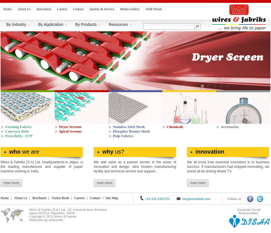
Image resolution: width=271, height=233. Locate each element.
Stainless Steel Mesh (129, 127)
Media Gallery (130, 9)
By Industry (18, 24)
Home (7, 9)
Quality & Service (101, 9)
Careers (62, 9)
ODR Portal (154, 9)
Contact (78, 9)
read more (11, 183)
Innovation (43, 9)
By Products (88, 24)
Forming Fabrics (18, 127)
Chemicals (175, 127)
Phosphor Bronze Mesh (131, 131)
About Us (23, 9)
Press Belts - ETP (18, 136)
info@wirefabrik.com (196, 199)
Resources (120, 24)
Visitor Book (60, 198)
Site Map (112, 198)
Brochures (39, 198)
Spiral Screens (70, 131)
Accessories (230, 127)
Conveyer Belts (17, 131)
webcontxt (56, 220)
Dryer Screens (70, 127)
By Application (53, 24)
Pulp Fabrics (123, 136)
